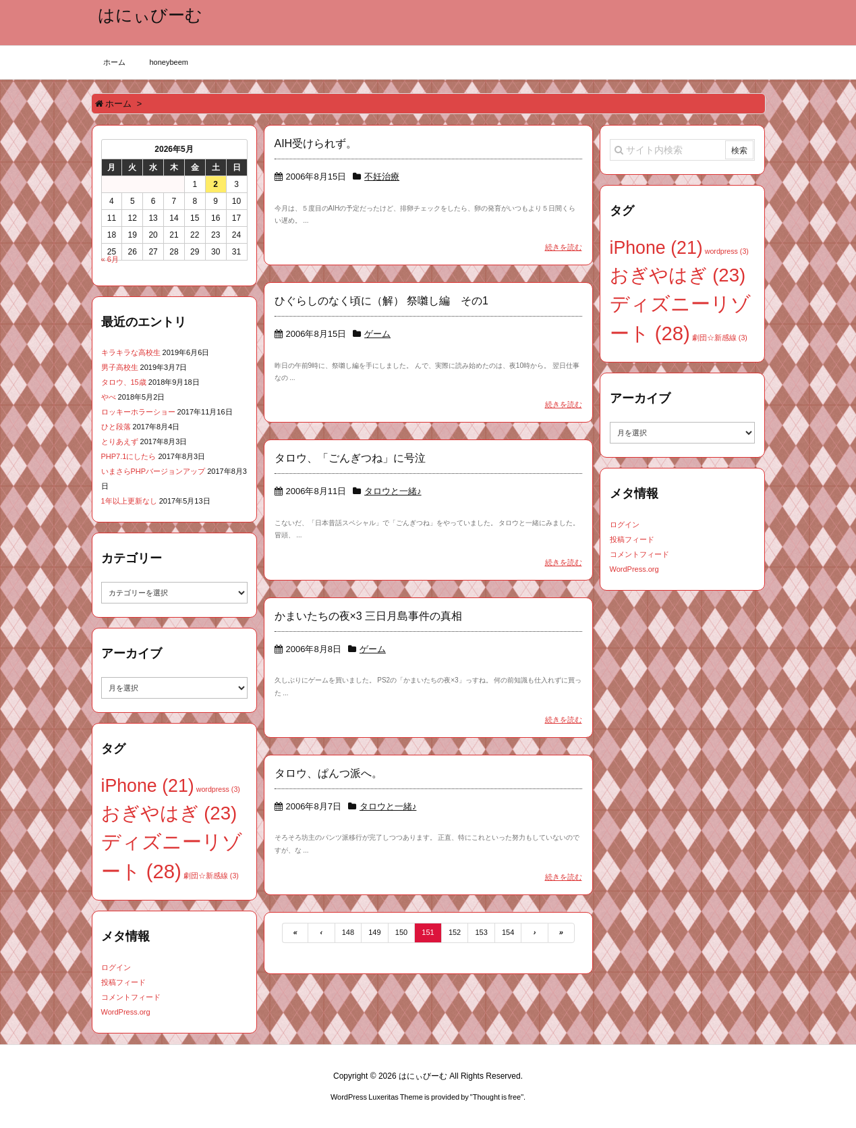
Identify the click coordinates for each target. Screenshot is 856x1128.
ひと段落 (116, 427)
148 (348, 932)
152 (455, 932)
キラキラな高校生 (131, 352)
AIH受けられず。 (316, 143)
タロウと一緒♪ (393, 491)
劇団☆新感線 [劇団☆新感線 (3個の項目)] (211, 875)
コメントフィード (131, 997)
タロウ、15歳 (123, 382)
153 (481, 932)
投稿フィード (123, 982)
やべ (108, 397)
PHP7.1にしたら (128, 456)
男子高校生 (119, 367)
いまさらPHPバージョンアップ (153, 471)
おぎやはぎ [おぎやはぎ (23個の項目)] (169, 813)
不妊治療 (381, 176)
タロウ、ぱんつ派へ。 (328, 773)
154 (508, 932)
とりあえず (119, 441)
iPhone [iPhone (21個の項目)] (147, 786)
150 (401, 932)
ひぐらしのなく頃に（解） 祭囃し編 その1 (381, 300)
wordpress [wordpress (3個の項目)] (218, 789)
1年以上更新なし (129, 501)
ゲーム (377, 334)
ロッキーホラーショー (138, 412)
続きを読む (563, 247)
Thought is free (497, 1097)
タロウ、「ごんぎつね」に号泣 (350, 458)
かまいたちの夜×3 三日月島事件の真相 (369, 616)
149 (374, 932)
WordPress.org (125, 1012)
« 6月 (110, 259)
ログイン (116, 967)
